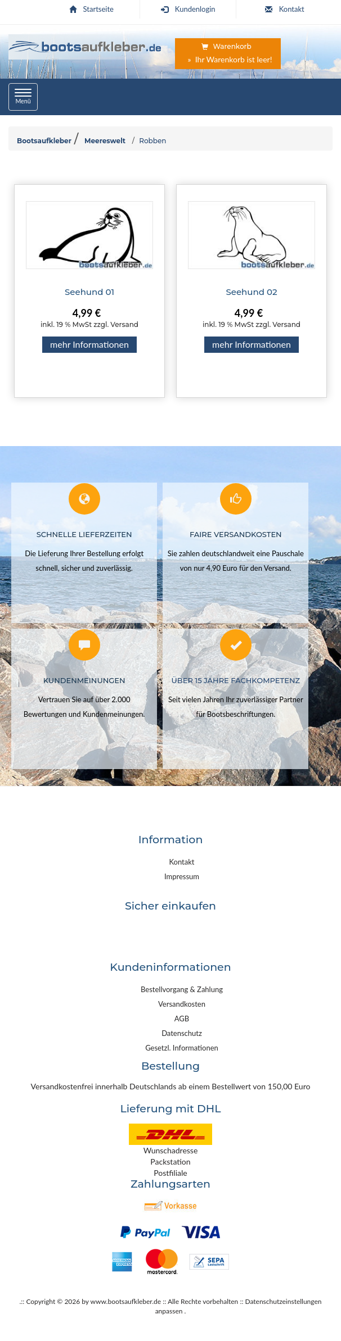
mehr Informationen (89, 344)
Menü (26, 96)
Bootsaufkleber (44, 141)
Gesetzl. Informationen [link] (181, 1047)
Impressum (181, 876)
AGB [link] (181, 1018)
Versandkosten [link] (181, 1003)
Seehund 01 (89, 292)
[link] (170, 941)
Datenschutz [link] (181, 1033)
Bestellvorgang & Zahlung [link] (182, 989)
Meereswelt (104, 141)
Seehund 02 (251, 292)
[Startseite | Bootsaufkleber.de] (85, 45)
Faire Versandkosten (236, 534)
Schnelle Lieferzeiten (84, 534)
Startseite (91, 8)
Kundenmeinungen (84, 680)
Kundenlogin (188, 8)
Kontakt (284, 8)
